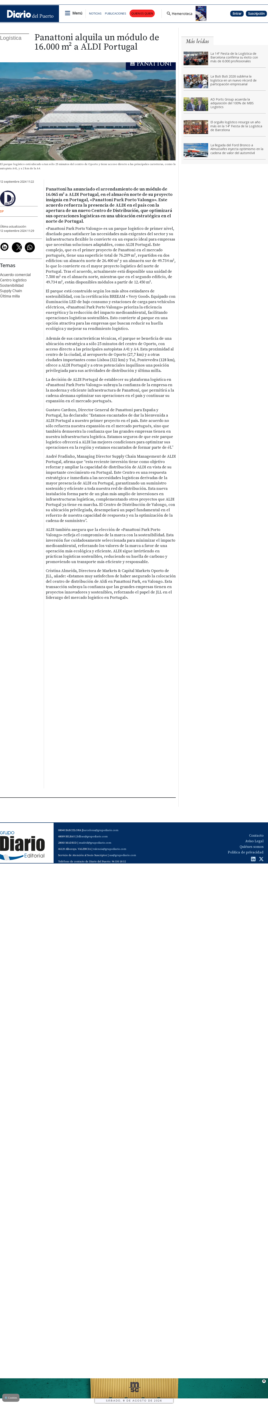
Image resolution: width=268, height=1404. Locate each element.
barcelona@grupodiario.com (100, 830)
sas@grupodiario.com (122, 855)
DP (2, 211)
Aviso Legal (254, 841)
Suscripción (256, 13)
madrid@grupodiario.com (95, 842)
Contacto (256, 835)
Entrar (236, 13)
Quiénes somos (252, 846)
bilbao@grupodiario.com (92, 836)
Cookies (10, 1397)
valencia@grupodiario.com (109, 849)
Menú (77, 13)
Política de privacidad (246, 852)
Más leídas (197, 41)
